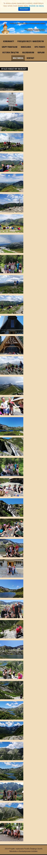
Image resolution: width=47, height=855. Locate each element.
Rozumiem (24, 9)
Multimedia (18, 58)
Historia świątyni (10, 52)
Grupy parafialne (9, 47)
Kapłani (41, 52)
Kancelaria (26, 47)
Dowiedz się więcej (36, 6)
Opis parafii (39, 47)
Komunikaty (8, 41)
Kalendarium (28, 52)
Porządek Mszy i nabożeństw (30, 41)
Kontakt (30, 58)
